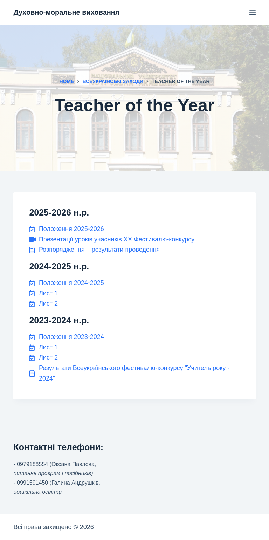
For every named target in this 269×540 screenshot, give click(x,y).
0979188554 (32, 464)
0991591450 (32, 483)
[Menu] (252, 12)
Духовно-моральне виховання (66, 12)
